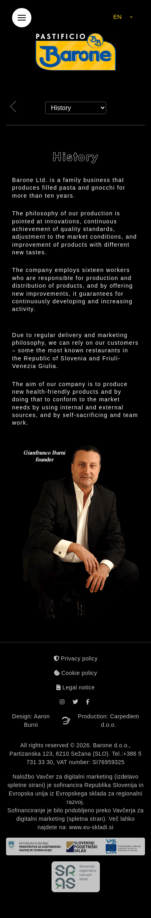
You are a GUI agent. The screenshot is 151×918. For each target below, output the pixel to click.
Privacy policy (76, 658)
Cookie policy (75, 673)
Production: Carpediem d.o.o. (108, 720)
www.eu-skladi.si (91, 827)
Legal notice (75, 687)
